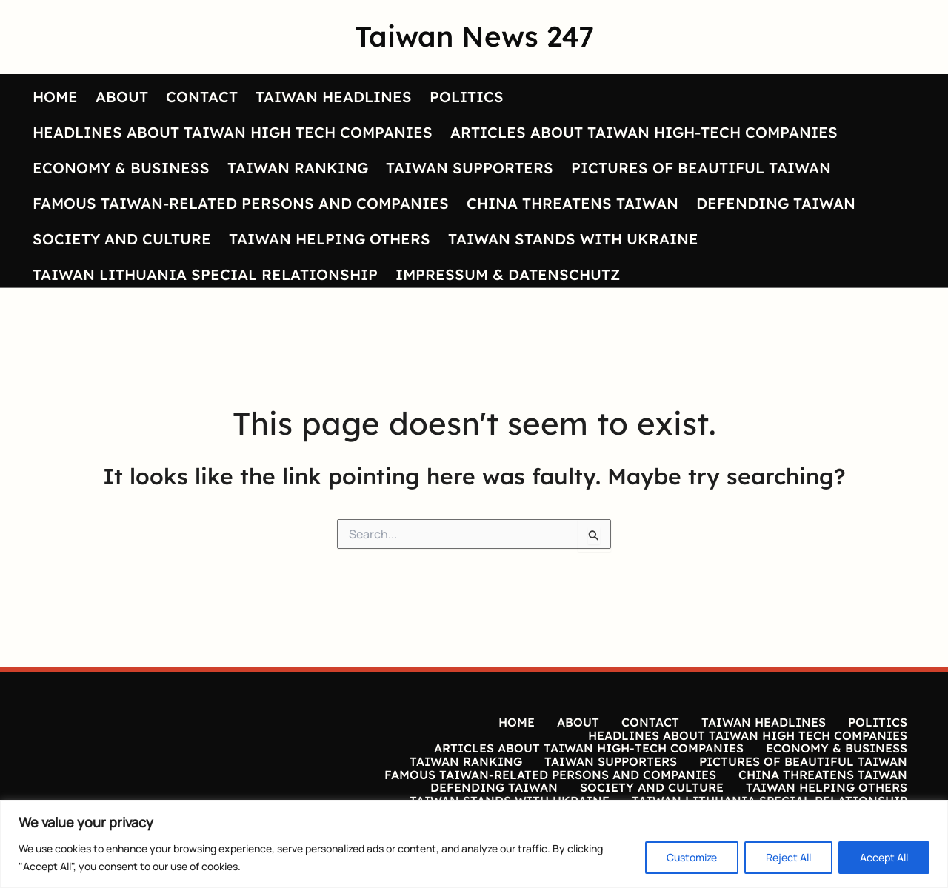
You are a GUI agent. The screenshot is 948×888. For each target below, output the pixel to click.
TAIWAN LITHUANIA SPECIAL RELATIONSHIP (205, 274)
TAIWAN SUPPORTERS (469, 167)
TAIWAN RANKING (297, 167)
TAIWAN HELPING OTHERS (329, 239)
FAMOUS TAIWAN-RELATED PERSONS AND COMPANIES (241, 203)
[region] (474, 844)
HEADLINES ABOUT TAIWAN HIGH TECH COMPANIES (233, 132)
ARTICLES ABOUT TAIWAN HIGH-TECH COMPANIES (644, 132)
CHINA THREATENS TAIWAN (572, 203)
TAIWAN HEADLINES (334, 96)
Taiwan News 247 (474, 36)
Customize (692, 857)
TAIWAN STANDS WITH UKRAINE (573, 239)
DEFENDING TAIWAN (775, 203)
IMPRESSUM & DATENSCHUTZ (507, 274)
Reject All (788, 857)
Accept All (884, 857)
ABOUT (122, 96)
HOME (55, 96)
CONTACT (202, 96)
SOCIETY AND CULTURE (122, 239)
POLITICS (467, 96)
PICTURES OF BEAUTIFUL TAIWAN (701, 167)
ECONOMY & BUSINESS (121, 167)
